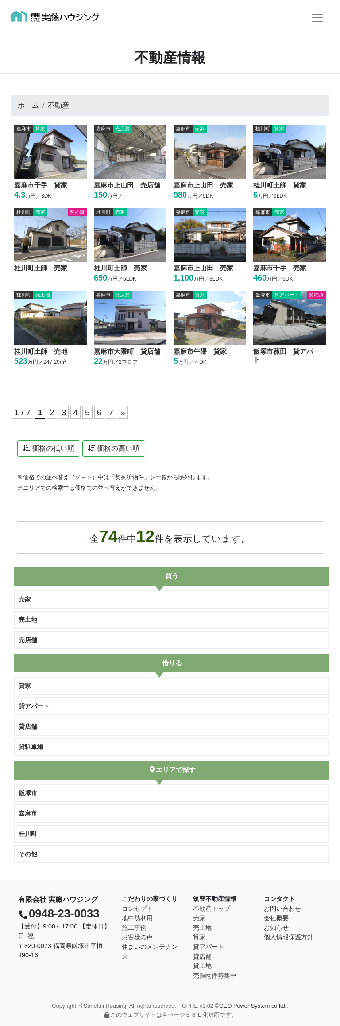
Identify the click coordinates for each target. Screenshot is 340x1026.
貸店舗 (28, 726)
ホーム (28, 105)
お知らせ (276, 927)
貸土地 (202, 965)
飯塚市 (28, 792)
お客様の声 (137, 936)
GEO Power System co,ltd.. (253, 1006)
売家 (25, 599)
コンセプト (137, 908)
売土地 (28, 619)
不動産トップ (211, 908)
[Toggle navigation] (317, 17)
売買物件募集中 (214, 975)
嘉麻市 (28, 813)
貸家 (25, 685)
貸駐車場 (31, 746)
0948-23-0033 (64, 913)
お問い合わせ (282, 908)
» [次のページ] (122, 412)
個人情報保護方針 (288, 936)
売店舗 (28, 640)
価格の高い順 (113, 448)
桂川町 (28, 833)
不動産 (58, 105)
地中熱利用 (137, 917)
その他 (28, 854)
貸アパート (34, 706)
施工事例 (134, 927)
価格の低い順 (48, 448)
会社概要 (276, 917)
